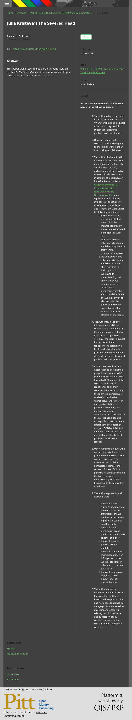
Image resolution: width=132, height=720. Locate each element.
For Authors (13, 679)
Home (10, 12)
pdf (87, 37)
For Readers (13, 674)
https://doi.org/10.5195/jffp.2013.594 (34, 49)
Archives (22, 12)
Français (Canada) (17, 653)
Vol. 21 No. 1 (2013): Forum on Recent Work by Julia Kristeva (61, 12)
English (11, 648)
